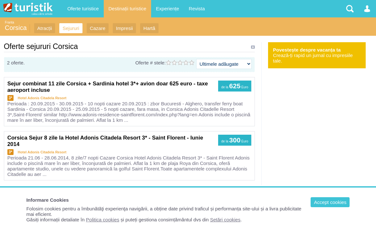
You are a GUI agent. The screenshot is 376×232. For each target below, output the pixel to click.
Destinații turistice (128, 8)
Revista (197, 8)
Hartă (149, 28)
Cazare (97, 28)
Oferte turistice (83, 8)
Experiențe (167, 8)
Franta (9, 22)
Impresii (124, 28)
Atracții (44, 28)
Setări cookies (225, 219)
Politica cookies (102, 219)
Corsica (16, 27)
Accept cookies (330, 202)
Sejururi (71, 28)
